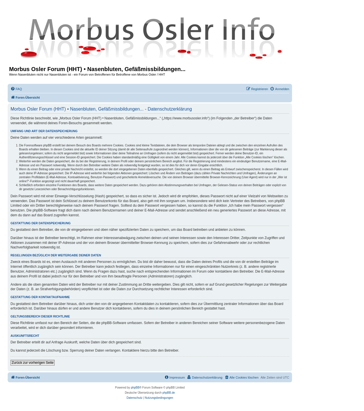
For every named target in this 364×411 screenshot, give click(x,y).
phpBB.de (168, 392)
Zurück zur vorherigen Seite (32, 363)
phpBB (135, 387)
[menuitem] (16, 89)
